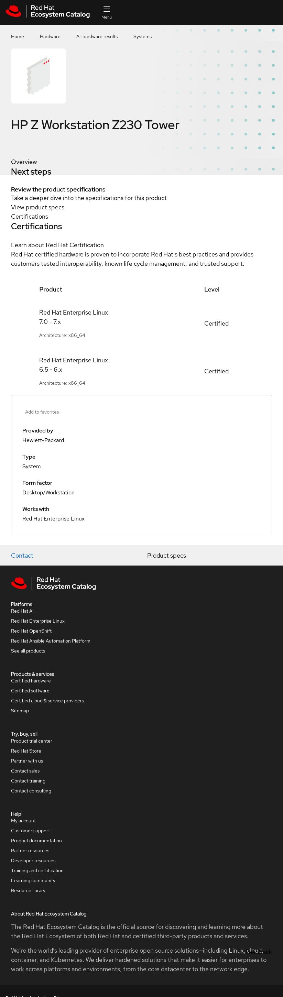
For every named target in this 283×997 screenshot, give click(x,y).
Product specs (166, 555)
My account (23, 821)
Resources (244, 12)
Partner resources (30, 850)
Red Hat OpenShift (31, 631)
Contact (22, 555)
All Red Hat (269, 12)
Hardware (50, 36)
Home (17, 36)
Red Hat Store (26, 751)
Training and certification (37, 870)
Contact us (219, 17)
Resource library (28, 890)
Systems (142, 36)
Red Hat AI (22, 611)
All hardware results (97, 36)
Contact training (28, 781)
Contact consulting (31, 791)
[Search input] (169, 12)
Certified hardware (31, 681)
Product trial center (31, 741)
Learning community (33, 880)
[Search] (198, 12)
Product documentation (36, 840)
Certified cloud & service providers (47, 701)
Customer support (30, 831)
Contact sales (25, 771)
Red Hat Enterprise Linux (38, 621)
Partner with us (27, 761)
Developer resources (33, 860)
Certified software (30, 691)
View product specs (37, 207)
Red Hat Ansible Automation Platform (50, 641)
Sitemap (20, 711)
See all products (28, 651)
